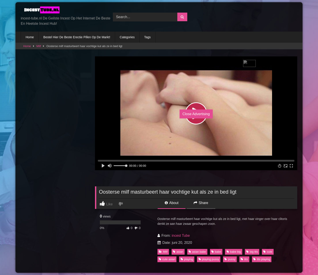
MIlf (38, 46)
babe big (234, 251)
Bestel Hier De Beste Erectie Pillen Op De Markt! (76, 37)
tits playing (261, 259)
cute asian (167, 259)
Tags (147, 37)
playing (187, 259)
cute (267, 251)
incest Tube (181, 235)
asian (178, 251)
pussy (229, 259)
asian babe (197, 251)
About (171, 203)
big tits (252, 251)
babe (216, 251)
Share (201, 203)
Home (30, 37)
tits (244, 259)
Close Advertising (196, 114)
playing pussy (209, 259)
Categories (127, 37)
